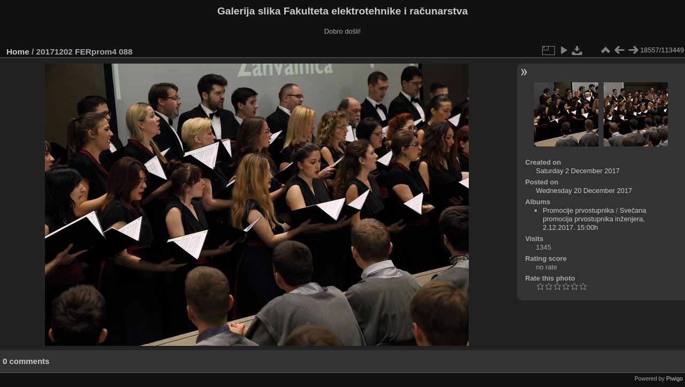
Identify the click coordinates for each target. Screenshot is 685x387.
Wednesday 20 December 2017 (584, 191)
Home (17, 51)
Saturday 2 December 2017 (578, 171)
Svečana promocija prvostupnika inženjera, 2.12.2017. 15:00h (594, 218)
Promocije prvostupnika (578, 210)
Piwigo (674, 378)
